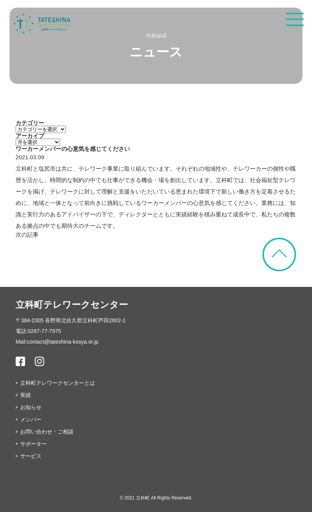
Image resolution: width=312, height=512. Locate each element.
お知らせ (31, 407)
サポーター (33, 444)
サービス (31, 456)
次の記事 (27, 234)
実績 (25, 395)
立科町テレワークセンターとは (57, 383)
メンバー (31, 419)
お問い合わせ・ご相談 (47, 432)
